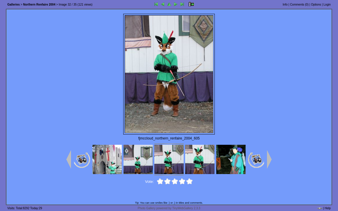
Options (316, 4)
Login (327, 4)
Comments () (299, 4)
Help (328, 208)
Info (285, 4)
